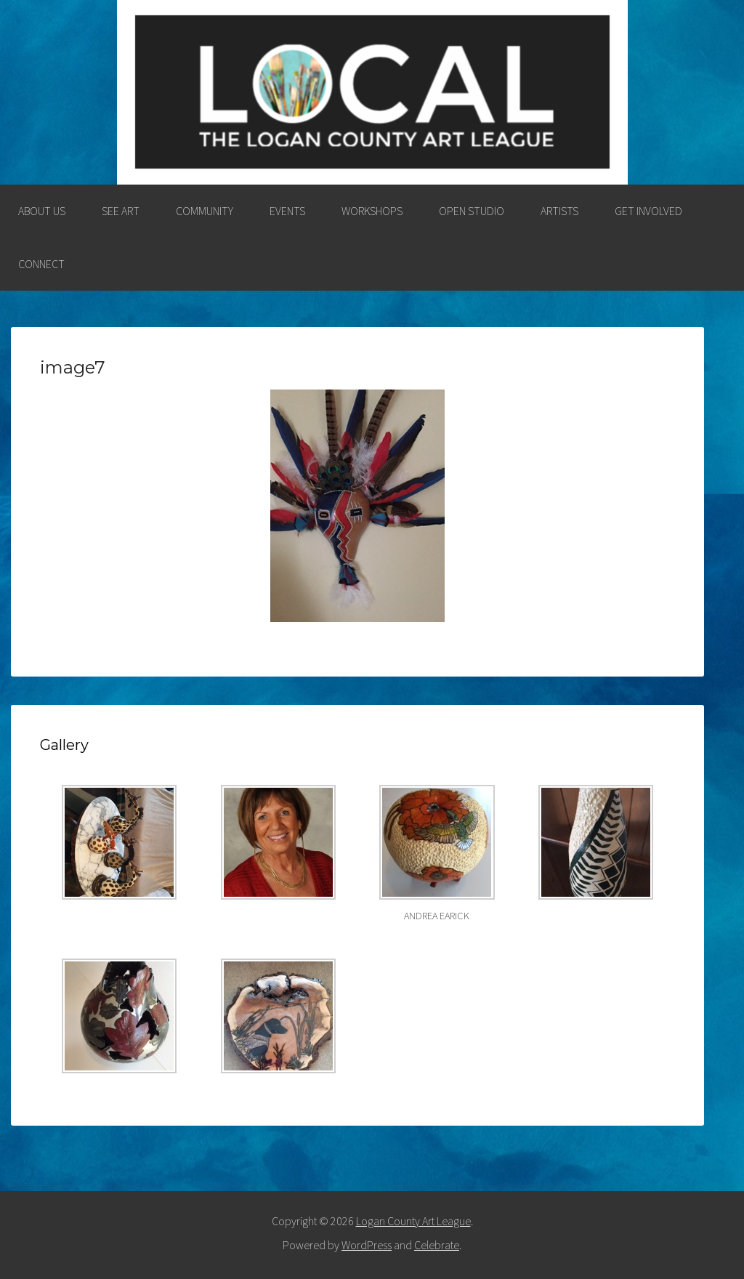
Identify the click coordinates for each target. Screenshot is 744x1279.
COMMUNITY (204, 210)
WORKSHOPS (372, 210)
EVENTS (287, 210)
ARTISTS (559, 210)
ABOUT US (41, 210)
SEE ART (121, 210)
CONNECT (41, 264)
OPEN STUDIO (471, 210)
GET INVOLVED (648, 210)
